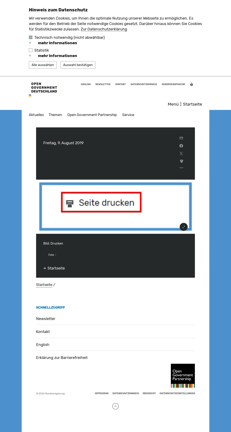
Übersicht (149, 393)
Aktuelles (36, 115)
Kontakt (120, 84)
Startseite (54, 268)
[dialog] (115, 38)
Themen (55, 115)
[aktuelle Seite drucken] (182, 161)
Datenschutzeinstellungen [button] (177, 393)
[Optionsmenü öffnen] (182, 168)
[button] (200, 85)
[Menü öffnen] (170, 104)
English (42, 344)
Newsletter (103, 84)
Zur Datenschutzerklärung (104, 29)
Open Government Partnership (92, 115)
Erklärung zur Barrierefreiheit (62, 357)
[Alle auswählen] (43, 65)
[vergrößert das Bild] (184, 227)
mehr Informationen (53, 43)
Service (128, 115)
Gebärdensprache (173, 84)
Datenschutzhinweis (144, 84)
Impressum (102, 393)
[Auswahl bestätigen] (77, 65)
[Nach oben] (115, 406)
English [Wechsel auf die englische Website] (86, 84)
